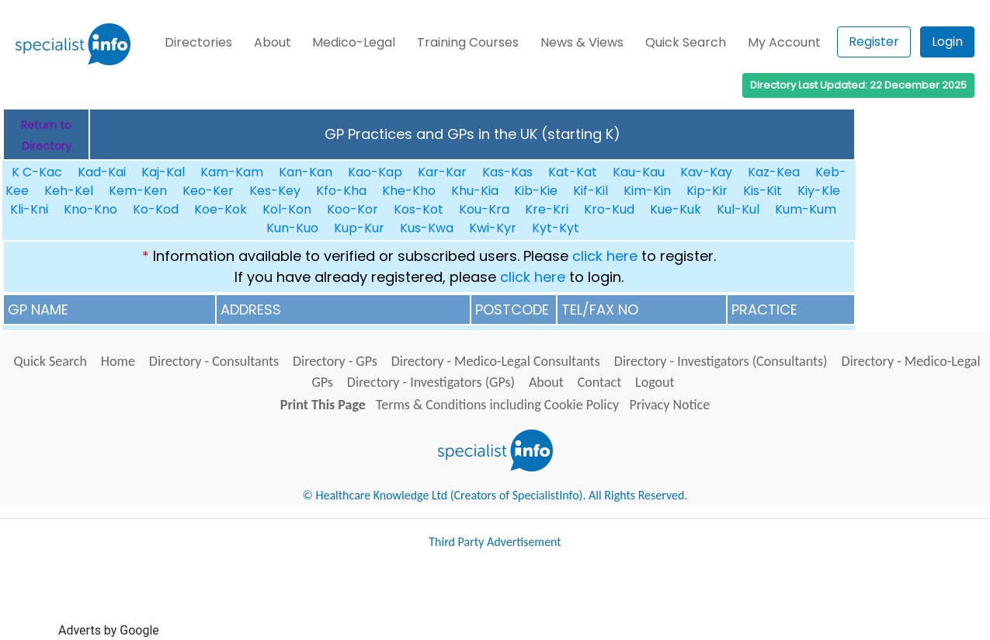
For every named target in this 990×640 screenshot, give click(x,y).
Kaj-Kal (163, 172)
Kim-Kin (647, 191)
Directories (198, 42)
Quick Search (685, 42)
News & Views (582, 42)
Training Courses (468, 42)
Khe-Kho (409, 191)
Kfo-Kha (341, 191)
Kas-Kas (507, 172)
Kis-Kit (762, 191)
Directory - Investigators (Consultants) (721, 361)
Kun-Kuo (292, 228)
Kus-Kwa (426, 228)
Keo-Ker (208, 191)
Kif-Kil (590, 191)
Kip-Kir (707, 191)
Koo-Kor (352, 209)
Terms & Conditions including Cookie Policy (497, 404)
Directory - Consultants (214, 361)
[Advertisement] (445, 600)
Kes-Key (274, 191)
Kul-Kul (738, 209)
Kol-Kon (286, 209)
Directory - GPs (335, 361)
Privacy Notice (669, 404)
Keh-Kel (68, 191)
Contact (599, 382)
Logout (654, 382)
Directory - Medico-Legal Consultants (495, 361)
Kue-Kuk (675, 209)
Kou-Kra (484, 209)
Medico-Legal (353, 42)
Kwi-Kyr (492, 228)
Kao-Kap (375, 172)
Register (874, 41)
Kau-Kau (639, 172)
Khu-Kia (474, 191)
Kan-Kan (305, 172)
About (272, 42)
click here (604, 256)
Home (118, 361)
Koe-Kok (220, 209)
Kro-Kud (609, 209)
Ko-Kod (156, 209)
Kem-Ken (138, 191)
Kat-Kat (572, 172)
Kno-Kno (90, 209)
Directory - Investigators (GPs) (431, 382)
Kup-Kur (359, 228)
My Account (784, 42)
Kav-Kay (706, 172)
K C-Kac (37, 172)
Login (947, 41)
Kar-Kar (442, 172)
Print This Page (323, 404)
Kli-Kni (29, 209)
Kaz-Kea (774, 172)
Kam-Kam (231, 172)
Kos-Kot (418, 209)
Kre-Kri (546, 209)
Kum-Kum (805, 209)
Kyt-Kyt (555, 228)
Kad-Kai (102, 172)
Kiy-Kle (818, 191)
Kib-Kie (536, 191)
